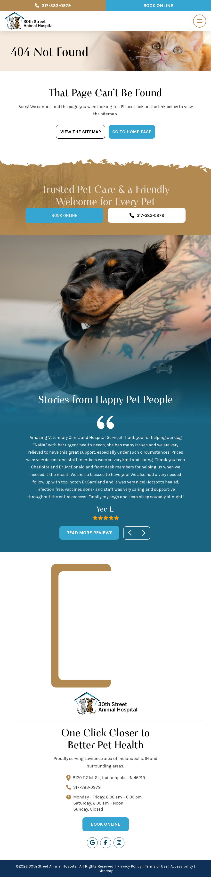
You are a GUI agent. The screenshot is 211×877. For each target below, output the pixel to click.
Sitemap (106, 871)
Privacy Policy (129, 866)
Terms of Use (156, 866)
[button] (199, 21)
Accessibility (181, 866)
